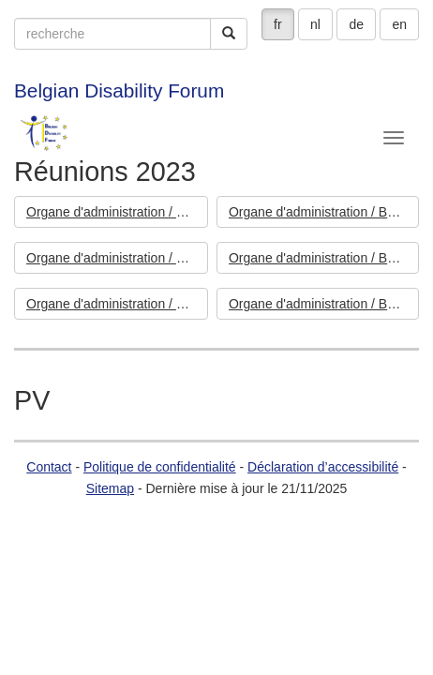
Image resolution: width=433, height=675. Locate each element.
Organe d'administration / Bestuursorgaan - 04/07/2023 (117, 257)
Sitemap (110, 488)
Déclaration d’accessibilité (322, 466)
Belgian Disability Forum (119, 90)
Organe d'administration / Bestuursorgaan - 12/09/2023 (324, 211)
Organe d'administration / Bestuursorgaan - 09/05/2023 (324, 257)
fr (278, 24)
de (356, 24)
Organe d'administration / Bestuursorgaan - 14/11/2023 (117, 211)
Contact (48, 466)
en (399, 24)
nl (315, 24)
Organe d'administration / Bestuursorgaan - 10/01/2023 (324, 303)
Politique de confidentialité (159, 466)
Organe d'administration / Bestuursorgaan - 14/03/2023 (117, 303)
